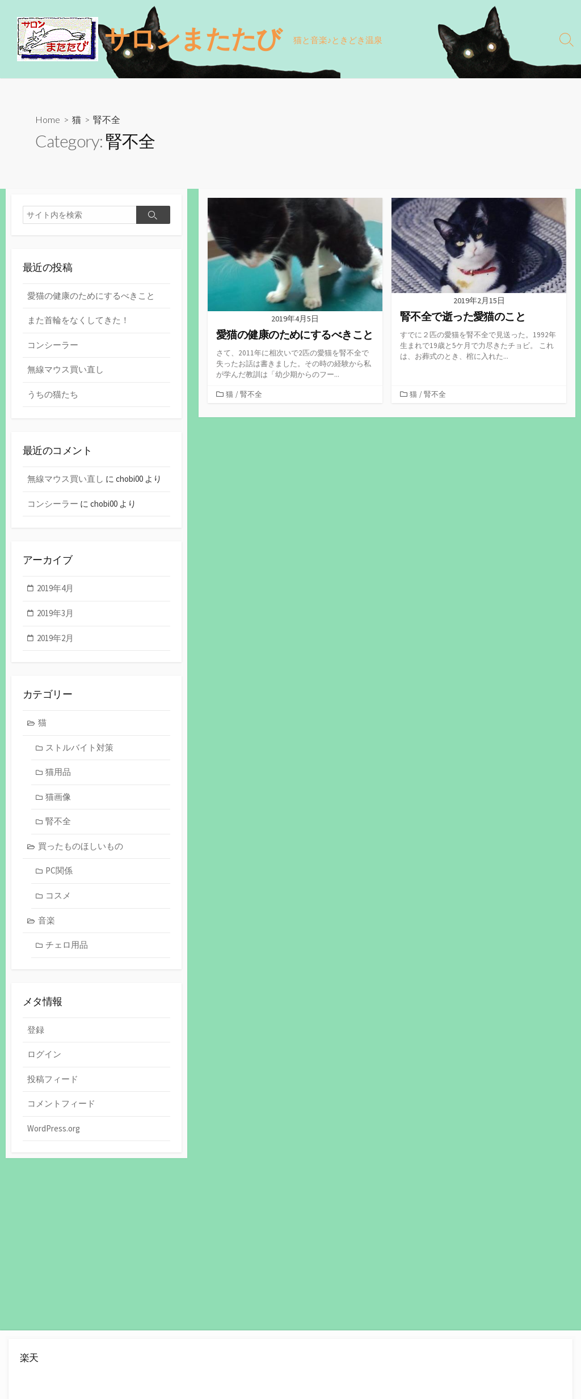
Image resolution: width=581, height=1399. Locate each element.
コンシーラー (52, 345)
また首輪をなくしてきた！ (78, 320)
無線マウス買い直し (65, 370)
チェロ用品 (66, 946)
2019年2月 (55, 639)
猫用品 (58, 773)
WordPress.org (53, 1130)
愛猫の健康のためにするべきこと (91, 296)
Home (47, 119)
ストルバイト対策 (79, 749)
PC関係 (59, 872)
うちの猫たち (52, 394)
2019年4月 (55, 589)
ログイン (44, 1056)
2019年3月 (55, 614)
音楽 (46, 921)
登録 (35, 1031)
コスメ (58, 897)
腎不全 (251, 394)
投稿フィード (52, 1080)
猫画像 (58, 798)
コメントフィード (61, 1105)
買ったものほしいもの (80, 847)
